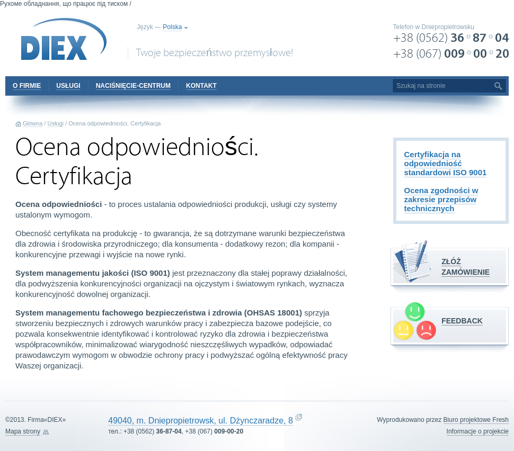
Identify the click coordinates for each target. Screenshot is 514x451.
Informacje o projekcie (478, 431)
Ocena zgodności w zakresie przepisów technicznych (441, 199)
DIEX (64, 39)
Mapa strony (22, 431)
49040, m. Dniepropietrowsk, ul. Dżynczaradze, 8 (200, 420)
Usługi (55, 123)
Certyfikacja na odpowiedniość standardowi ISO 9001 (445, 163)
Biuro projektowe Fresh (476, 419)
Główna (32, 123)
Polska (172, 27)
